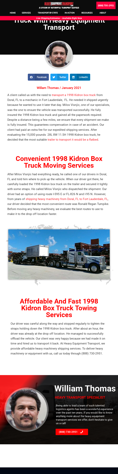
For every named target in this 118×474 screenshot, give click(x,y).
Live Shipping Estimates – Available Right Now (59, 18)
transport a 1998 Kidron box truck (74, 101)
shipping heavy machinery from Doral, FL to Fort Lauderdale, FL (67, 205)
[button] (38, 83)
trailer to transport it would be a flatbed (72, 146)
